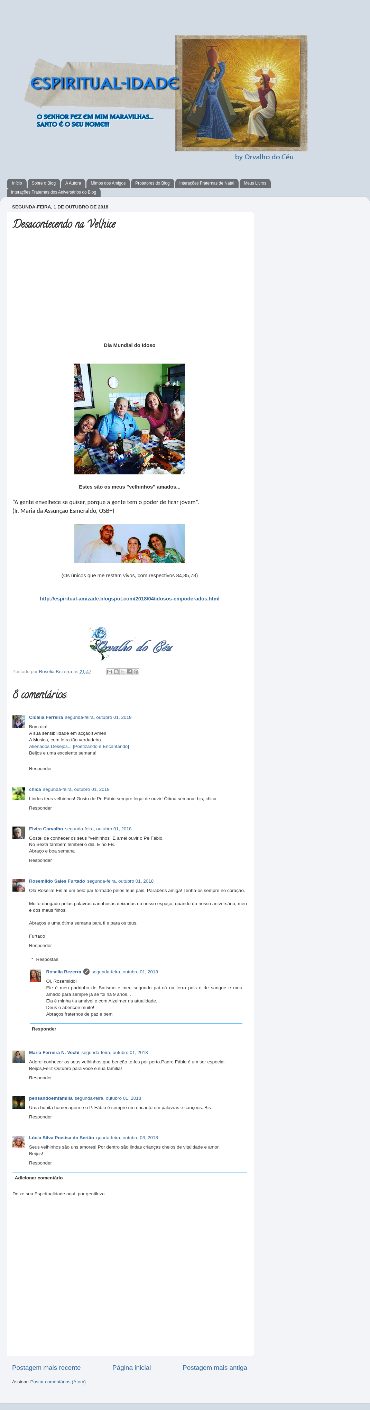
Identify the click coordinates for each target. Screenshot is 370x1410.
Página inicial (131, 1367)
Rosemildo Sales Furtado (57, 881)
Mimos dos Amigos (108, 183)
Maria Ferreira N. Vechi (54, 1052)
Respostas (47, 959)
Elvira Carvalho (46, 828)
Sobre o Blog (44, 183)
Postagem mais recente (46, 1367)
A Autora (73, 183)
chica (35, 789)
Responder (40, 768)
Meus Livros (255, 183)
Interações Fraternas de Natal (206, 183)
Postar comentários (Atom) (58, 1381)
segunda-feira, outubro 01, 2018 (98, 717)
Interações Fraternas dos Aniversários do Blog (53, 192)
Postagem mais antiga (215, 1367)
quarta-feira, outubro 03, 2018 (127, 1137)
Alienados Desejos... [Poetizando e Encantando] (79, 746)
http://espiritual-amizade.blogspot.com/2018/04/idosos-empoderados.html (130, 598)
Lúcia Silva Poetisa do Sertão (61, 1137)
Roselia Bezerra (56, 671)
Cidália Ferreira (46, 717)
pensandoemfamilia (51, 1098)
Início (17, 183)
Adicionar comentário (39, 1177)
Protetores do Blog (152, 183)
